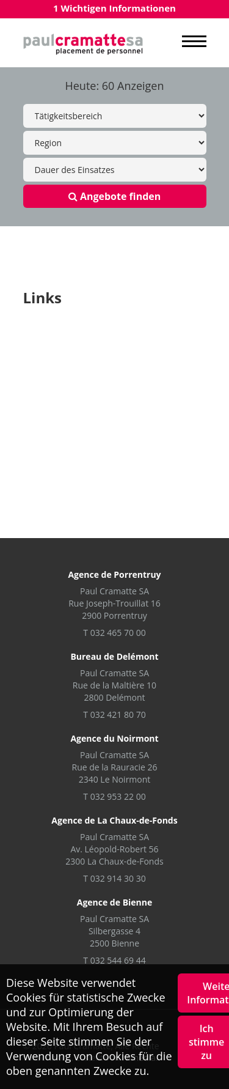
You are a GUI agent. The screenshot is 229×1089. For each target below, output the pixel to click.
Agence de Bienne (115, 902)
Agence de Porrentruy (114, 574)
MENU (194, 41)
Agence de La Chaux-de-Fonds (114, 820)
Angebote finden (114, 196)
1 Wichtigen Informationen (114, 8)
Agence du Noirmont (114, 738)
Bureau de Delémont (114, 656)
